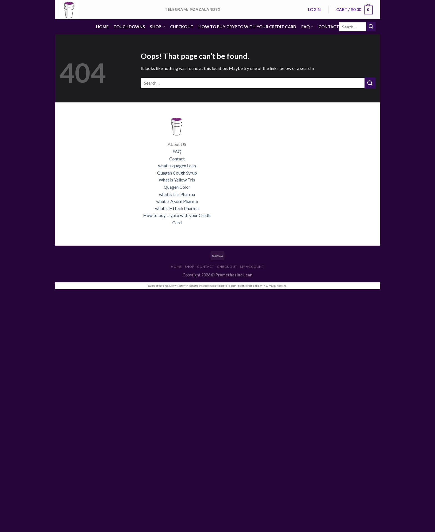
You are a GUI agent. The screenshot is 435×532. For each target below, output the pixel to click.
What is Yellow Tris (177, 179)
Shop (157, 26)
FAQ (307, 26)
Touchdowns (129, 26)
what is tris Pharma (177, 194)
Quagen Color (177, 187)
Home (102, 26)
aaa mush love (156, 285)
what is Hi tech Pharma (177, 208)
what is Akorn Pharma (177, 201)
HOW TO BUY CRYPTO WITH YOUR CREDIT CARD (247, 26)
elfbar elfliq (252, 285)
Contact (328, 26)
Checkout (181, 26)
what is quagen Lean (177, 165)
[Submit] (371, 27)
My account (252, 266)
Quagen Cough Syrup (177, 172)
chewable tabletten (210, 285)
